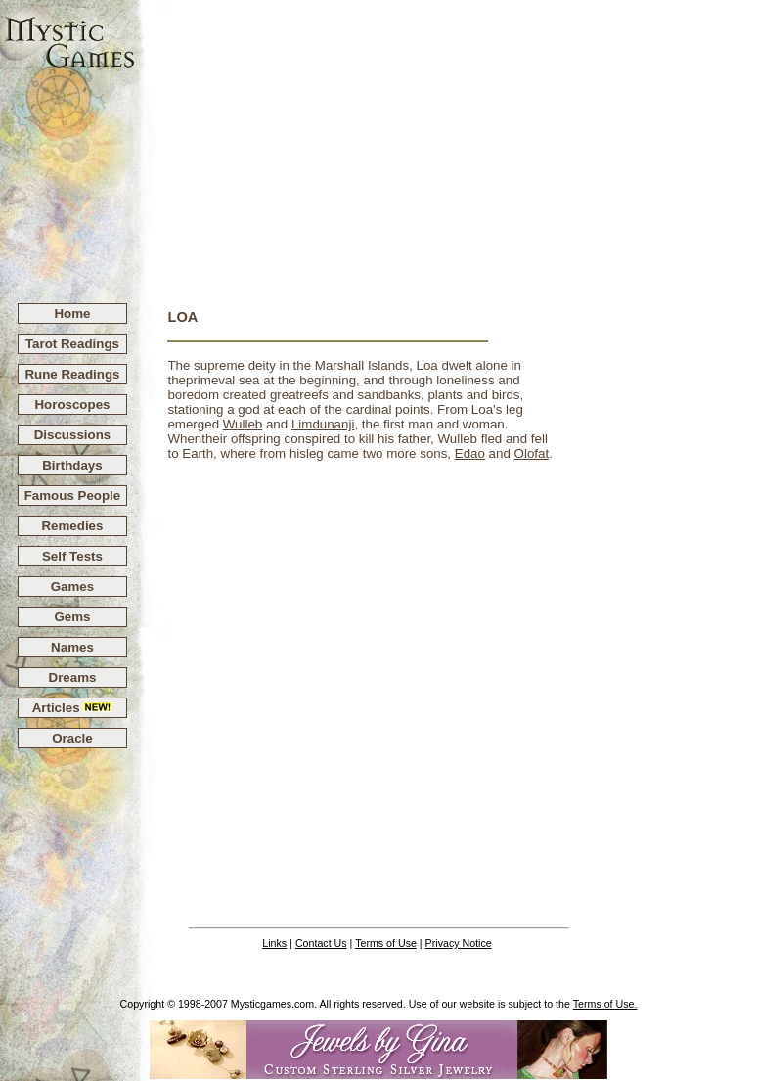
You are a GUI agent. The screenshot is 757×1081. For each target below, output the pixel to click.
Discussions (72, 435)
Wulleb (243, 424)
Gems (72, 616)
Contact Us (321, 943)
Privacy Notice (458, 943)
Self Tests (72, 556)
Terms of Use (386, 943)
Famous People (72, 495)
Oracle (72, 738)
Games (72, 586)
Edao (470, 453)
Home (72, 313)
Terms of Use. (605, 1004)
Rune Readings (71, 374)
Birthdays (72, 465)
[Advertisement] (446, 143)
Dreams (73, 677)
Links (274, 943)
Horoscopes (72, 404)
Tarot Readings (72, 344)
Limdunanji (322, 424)
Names (72, 647)
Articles (72, 707)
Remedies (72, 525)
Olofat (532, 453)
